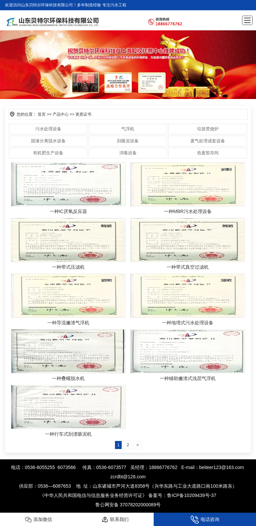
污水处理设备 (48, 128)
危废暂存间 (208, 152)
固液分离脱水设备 (48, 140)
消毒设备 (128, 152)
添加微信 (38, 519)
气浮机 (127, 128)
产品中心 (61, 114)
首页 (42, 114)
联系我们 (115, 519)
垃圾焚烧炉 (208, 128)
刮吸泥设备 (128, 140)
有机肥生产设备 (48, 152)
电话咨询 (204, 519)
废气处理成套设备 (207, 140)
